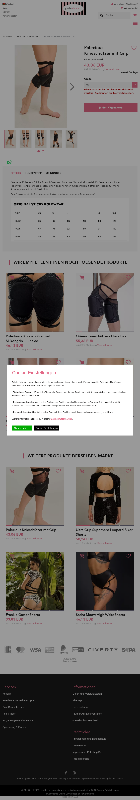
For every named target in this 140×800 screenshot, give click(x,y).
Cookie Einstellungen (47, 428)
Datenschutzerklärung (61, 419)
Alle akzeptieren (22, 428)
